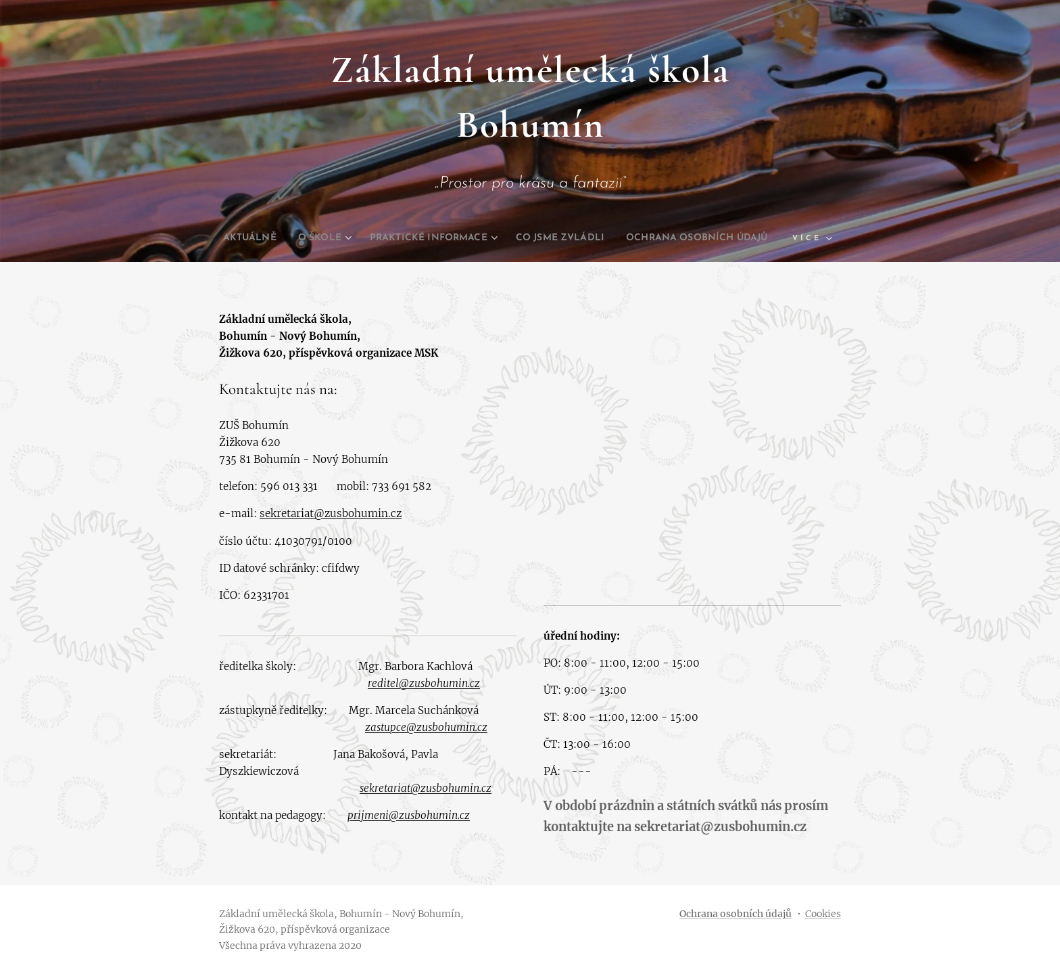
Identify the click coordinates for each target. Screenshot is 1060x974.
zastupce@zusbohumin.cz (426, 727)
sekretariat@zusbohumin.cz (331, 513)
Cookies (823, 914)
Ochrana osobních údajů (735, 914)
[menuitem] (309, 238)
